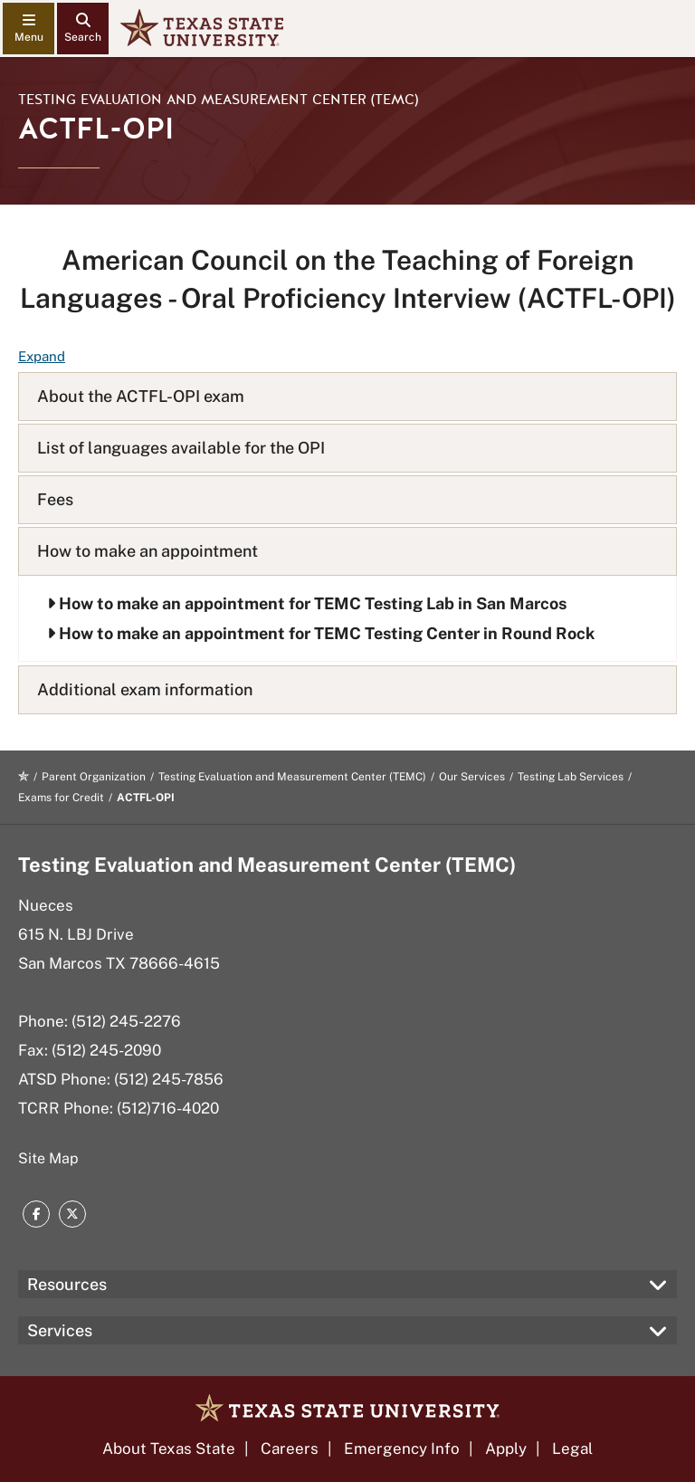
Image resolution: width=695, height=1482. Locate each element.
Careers (290, 1448)
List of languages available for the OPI (181, 447)
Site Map (48, 1158)
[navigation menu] (28, 28)
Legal (572, 1448)
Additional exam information (144, 689)
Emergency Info (402, 1448)
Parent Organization (94, 776)
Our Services (472, 776)
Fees (55, 499)
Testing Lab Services (571, 776)
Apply (506, 1448)
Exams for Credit (61, 797)
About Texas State (168, 1448)
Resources (67, 1284)
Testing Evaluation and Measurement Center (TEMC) (218, 100)
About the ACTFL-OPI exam (140, 396)
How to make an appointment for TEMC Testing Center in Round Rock (321, 633)
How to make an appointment (147, 550)
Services (59, 1330)
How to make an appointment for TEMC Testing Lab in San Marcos (306, 603)
